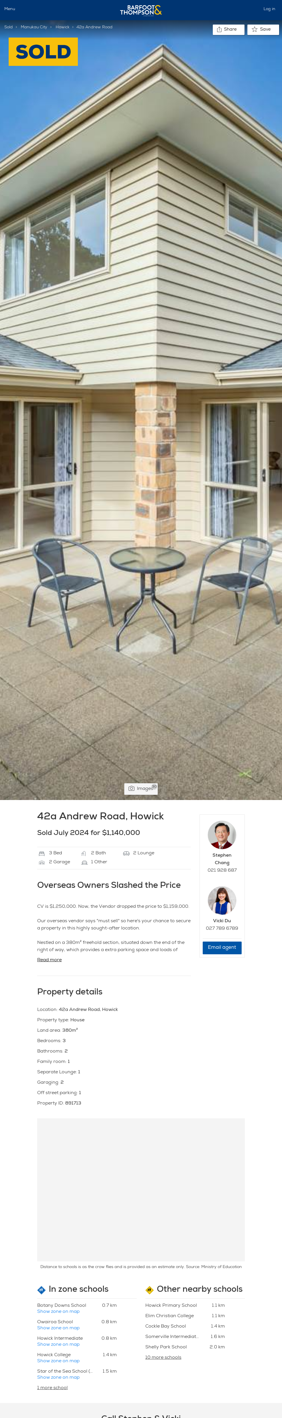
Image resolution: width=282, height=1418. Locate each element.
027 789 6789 (222, 929)
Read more (49, 960)
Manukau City (34, 27)
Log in (269, 9)
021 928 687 (222, 870)
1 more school (52, 1388)
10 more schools (163, 1358)
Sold (8, 27)
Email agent (222, 947)
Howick (62, 27)
